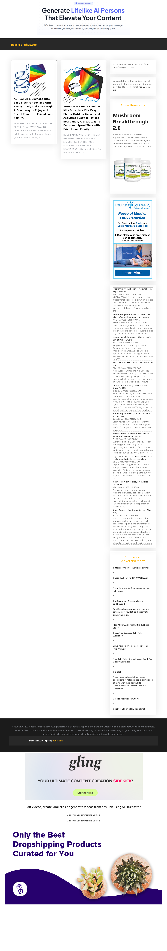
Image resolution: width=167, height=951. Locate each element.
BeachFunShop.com (24, 44)
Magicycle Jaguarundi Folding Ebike (83, 814)
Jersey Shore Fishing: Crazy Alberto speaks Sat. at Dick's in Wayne (132, 338)
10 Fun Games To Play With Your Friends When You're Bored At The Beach (131, 435)
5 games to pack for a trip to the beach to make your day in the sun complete (132, 457)
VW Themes (57, 741)
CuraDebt (118, 671)
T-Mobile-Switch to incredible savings (131, 567)
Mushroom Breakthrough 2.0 (130, 121)
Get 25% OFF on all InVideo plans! (129, 708)
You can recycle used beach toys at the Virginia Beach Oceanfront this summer (131, 315)
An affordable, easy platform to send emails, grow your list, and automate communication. (131, 612)
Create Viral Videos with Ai (126, 698)
